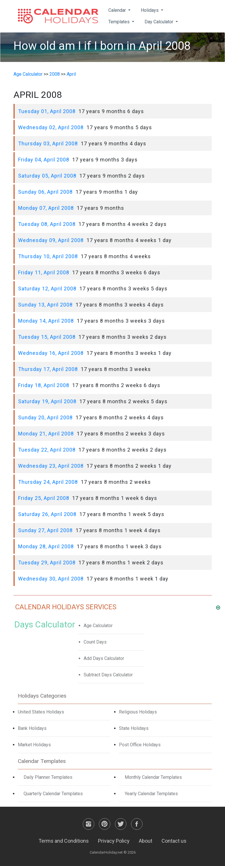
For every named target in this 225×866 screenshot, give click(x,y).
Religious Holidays (138, 712)
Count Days (95, 642)
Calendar (117, 10)
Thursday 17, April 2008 (48, 369)
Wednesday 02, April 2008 (51, 127)
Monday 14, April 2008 (46, 321)
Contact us (173, 841)
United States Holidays (41, 712)
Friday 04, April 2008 (43, 160)
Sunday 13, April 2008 (45, 305)
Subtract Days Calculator (108, 674)
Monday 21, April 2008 (46, 434)
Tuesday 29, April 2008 (47, 562)
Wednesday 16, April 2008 (51, 353)
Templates (119, 21)
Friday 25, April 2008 (43, 498)
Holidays (150, 10)
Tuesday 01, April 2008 (47, 111)
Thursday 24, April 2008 (48, 482)
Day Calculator (159, 21)
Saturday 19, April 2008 (47, 401)
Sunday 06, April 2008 (45, 192)
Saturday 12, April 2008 (47, 289)
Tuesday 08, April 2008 (47, 224)
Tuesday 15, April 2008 (47, 337)
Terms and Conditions (64, 841)
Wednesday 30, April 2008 (51, 579)
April (71, 74)
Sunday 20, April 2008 (45, 417)
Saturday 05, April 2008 (47, 176)
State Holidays (134, 728)
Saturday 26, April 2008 (47, 514)
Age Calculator (28, 74)
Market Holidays (34, 744)
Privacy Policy (114, 841)
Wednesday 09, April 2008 (51, 240)
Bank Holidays (32, 728)
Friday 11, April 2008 (43, 272)
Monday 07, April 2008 (46, 208)
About (145, 841)
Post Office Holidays (140, 744)
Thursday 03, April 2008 (48, 143)
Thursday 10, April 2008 (48, 256)
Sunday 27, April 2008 (45, 530)
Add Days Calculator (104, 658)
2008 (54, 74)
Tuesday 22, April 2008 (47, 450)
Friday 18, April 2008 (43, 385)
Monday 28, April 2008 (46, 546)
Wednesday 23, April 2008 (51, 466)
